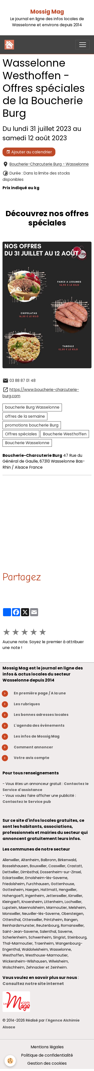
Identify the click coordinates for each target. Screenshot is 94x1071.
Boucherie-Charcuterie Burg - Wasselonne (49, 164)
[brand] (10, 44)
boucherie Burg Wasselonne (32, 407)
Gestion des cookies (47, 1063)
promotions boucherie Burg (31, 425)
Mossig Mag (47, 12)
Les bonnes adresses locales (41, 714)
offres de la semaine (25, 416)
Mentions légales (47, 1047)
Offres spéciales (21, 434)
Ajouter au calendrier (29, 152)
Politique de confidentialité (47, 1055)
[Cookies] (10, 1060)
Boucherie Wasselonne (27, 443)
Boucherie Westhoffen (64, 434)
